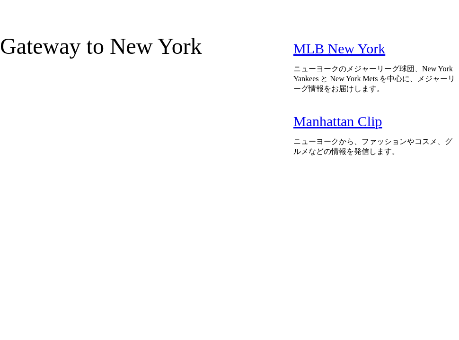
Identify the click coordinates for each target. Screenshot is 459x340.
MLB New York (339, 48)
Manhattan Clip (337, 121)
